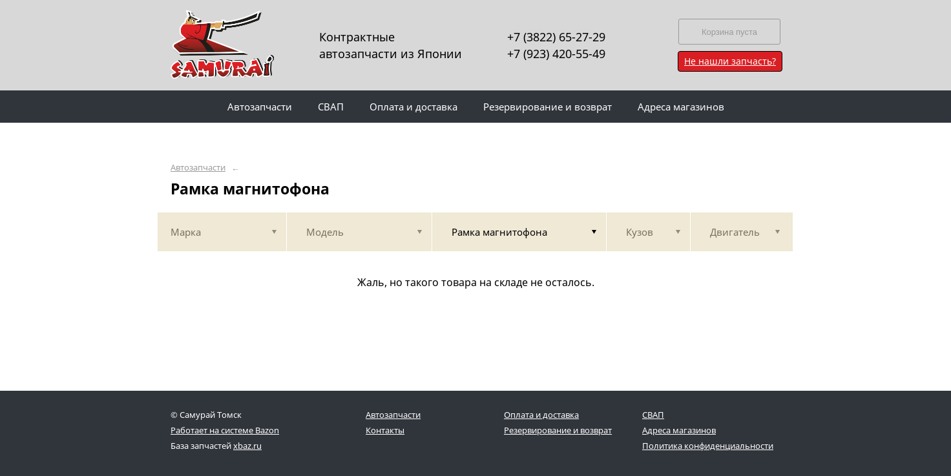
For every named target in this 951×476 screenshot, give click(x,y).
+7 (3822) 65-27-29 (556, 37)
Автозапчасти (198, 167)
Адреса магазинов (679, 430)
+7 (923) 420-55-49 (556, 53)
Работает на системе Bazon (225, 430)
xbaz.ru (247, 445)
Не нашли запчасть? (730, 61)
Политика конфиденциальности (707, 445)
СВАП (653, 414)
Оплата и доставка (541, 414)
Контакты (385, 430)
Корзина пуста (729, 32)
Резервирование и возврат (558, 430)
